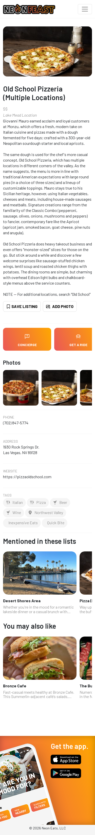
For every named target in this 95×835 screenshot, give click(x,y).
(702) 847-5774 (15, 422)
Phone (8, 417)
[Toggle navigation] (85, 9)
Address (10, 441)
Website (10, 471)
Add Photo (59, 306)
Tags (7, 495)
